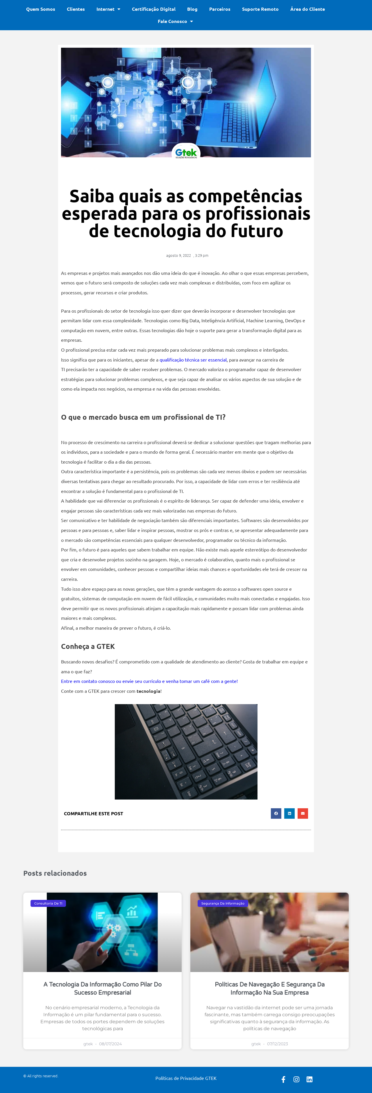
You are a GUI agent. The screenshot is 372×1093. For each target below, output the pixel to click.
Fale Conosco (175, 21)
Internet (108, 9)
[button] (276, 813)
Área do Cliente (307, 9)
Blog (192, 9)
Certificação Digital (154, 9)
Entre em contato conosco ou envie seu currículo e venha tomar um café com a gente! (149, 681)
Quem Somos (40, 9)
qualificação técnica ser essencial (192, 359)
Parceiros (219, 9)
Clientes (76, 9)
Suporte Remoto (260, 9)
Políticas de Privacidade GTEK (186, 1078)
